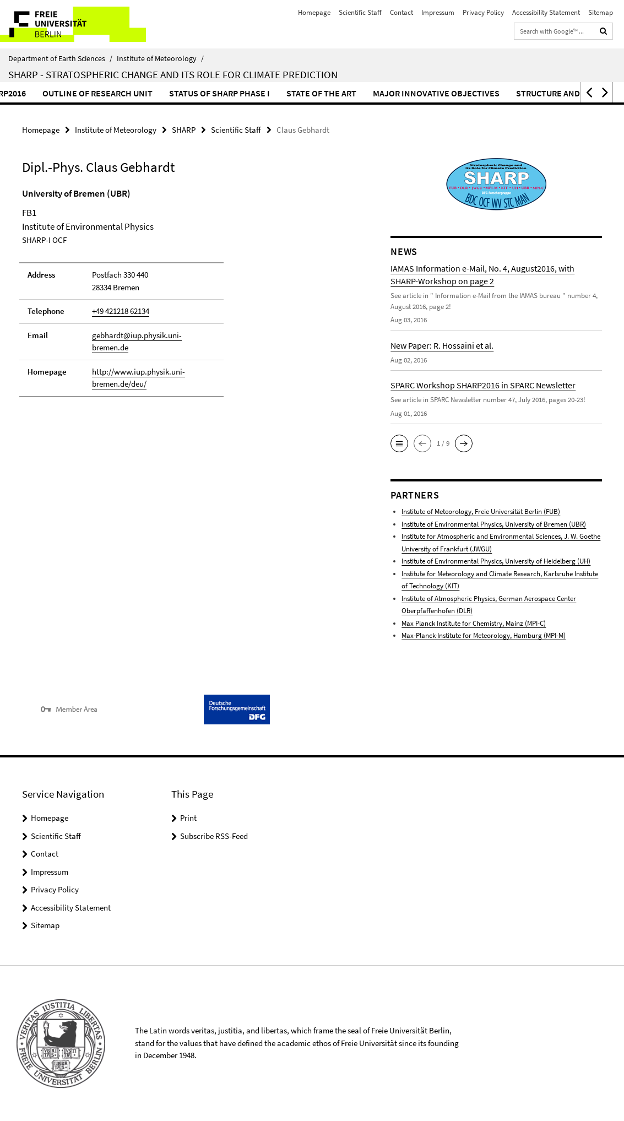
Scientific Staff (360, 12)
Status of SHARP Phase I (285, 93)
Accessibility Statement (546, 12)
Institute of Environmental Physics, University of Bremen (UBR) (493, 524)
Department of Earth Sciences (60, 58)
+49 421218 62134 (120, 311)
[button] (588, 92)
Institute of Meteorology (160, 58)
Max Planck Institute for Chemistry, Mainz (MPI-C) (473, 623)
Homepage (314, 12)
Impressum (437, 12)
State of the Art (387, 93)
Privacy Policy (483, 12)
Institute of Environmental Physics (495, 561)
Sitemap (600, 12)
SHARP (184, 129)
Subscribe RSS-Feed (214, 836)
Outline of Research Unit (163, 93)
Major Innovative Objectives (502, 93)
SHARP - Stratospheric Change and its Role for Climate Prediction (173, 74)
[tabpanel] (188, 297)
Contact (401, 12)
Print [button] (188, 818)
